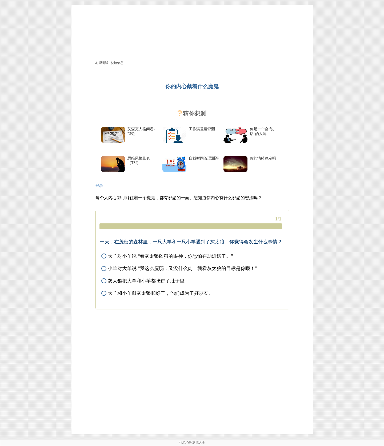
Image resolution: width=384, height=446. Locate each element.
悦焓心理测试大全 (192, 442)
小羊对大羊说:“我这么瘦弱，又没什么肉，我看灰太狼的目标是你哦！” (179, 268)
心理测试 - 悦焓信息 (109, 63)
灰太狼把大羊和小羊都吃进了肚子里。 (145, 281)
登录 (99, 186)
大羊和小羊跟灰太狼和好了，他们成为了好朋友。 (157, 293)
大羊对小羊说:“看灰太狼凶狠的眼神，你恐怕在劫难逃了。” (167, 256)
